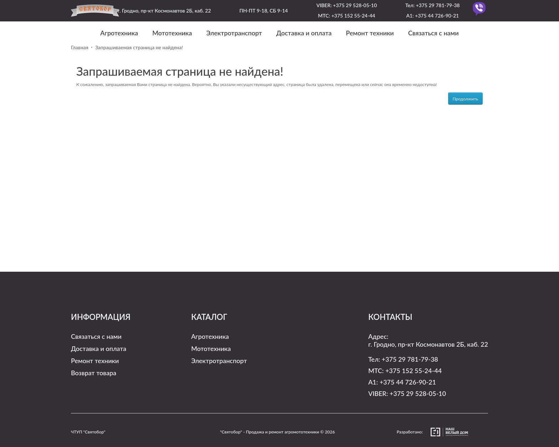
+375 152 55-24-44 (353, 15)
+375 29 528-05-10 (355, 5)
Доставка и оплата (304, 33)
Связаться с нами (433, 33)
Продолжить (465, 98)
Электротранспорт (234, 33)
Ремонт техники (370, 33)
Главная (79, 47)
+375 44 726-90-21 (437, 15)
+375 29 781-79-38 (438, 5)
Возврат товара (93, 373)
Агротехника (119, 33)
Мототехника (172, 33)
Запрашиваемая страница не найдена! (139, 47)
